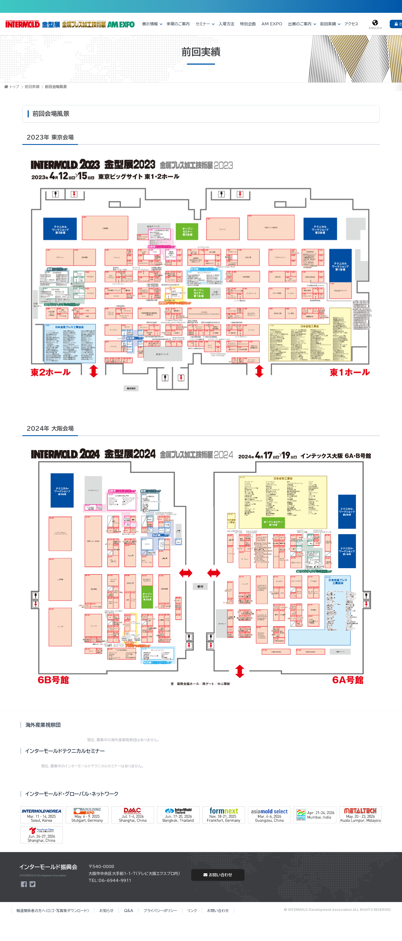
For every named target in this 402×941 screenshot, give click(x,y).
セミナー (203, 24)
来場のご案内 (178, 24)
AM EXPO (272, 24)
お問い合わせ (218, 875)
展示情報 (150, 24)
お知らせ (106, 911)
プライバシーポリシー (160, 911)
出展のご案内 (300, 24)
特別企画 (248, 24)
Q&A (128, 911)
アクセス (351, 24)
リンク (192, 911)
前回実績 (328, 24)
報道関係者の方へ (52, 911)
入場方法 (226, 24)
